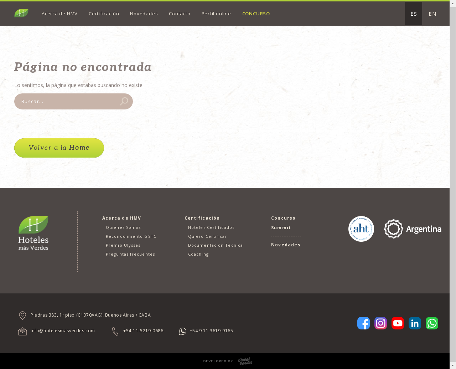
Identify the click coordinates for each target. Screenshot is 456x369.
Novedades (144, 13)
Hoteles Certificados (211, 227)
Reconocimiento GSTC (131, 236)
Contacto (179, 13)
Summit (281, 228)
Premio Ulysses (123, 245)
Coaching (198, 254)
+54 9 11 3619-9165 (211, 331)
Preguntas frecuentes (130, 254)
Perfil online (216, 13)
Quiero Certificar (207, 236)
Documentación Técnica (215, 245)
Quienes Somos (123, 227)
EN (432, 13)
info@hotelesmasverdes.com (63, 331)
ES (413, 13)
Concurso (256, 13)
